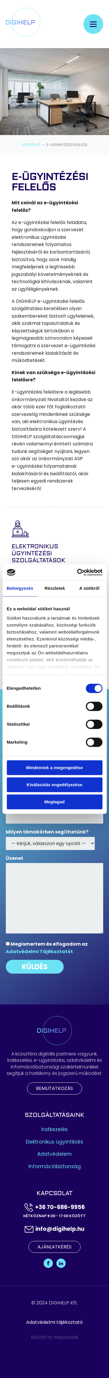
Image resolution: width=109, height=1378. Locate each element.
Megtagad (54, 801)
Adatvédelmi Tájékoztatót (39, 951)
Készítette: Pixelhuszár (54, 1337)
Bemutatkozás (54, 1088)
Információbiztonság (54, 1166)
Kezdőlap (31, 145)
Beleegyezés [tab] (20, 588)
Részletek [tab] (55, 588)
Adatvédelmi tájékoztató (54, 1322)
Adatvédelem (54, 1154)
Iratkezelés (54, 1129)
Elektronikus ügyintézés (54, 1142)
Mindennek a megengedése (54, 767)
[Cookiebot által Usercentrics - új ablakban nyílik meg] (77, 572)
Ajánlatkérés (54, 1247)
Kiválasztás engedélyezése (55, 784)
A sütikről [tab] (89, 588)
